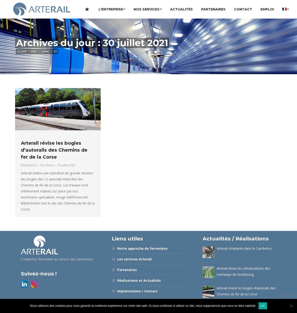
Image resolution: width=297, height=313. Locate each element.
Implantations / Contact (137, 291)
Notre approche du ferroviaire (142, 248)
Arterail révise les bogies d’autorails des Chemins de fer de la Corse (54, 150)
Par (47, 165)
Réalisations (29, 165)
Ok (263, 305)
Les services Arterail (134, 259)
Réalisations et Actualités (139, 280)
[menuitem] (87, 9)
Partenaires (127, 270)
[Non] (291, 305)
